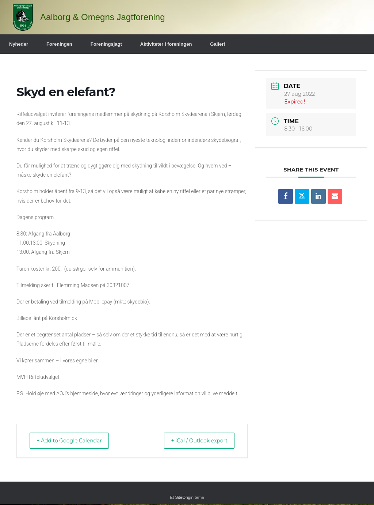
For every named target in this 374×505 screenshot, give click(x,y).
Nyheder (18, 44)
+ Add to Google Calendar (75, 440)
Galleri (217, 44)
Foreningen (59, 44)
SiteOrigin (184, 498)
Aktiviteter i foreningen (166, 44)
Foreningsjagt (106, 44)
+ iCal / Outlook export (193, 440)
